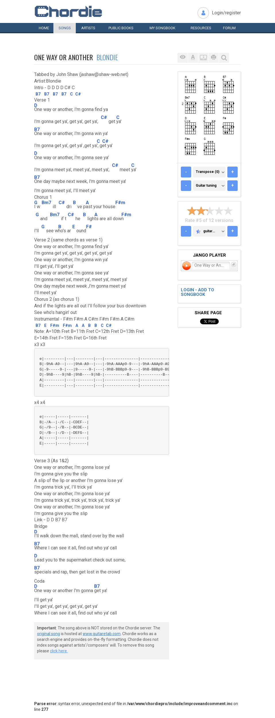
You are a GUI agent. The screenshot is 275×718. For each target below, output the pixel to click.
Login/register (226, 12)
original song (48, 633)
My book (162, 28)
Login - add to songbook (197, 292)
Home (44, 28)
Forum (229, 28)
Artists (88, 28)
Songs (65, 28)
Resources (201, 28)
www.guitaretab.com (102, 633)
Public (121, 28)
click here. (59, 651)
